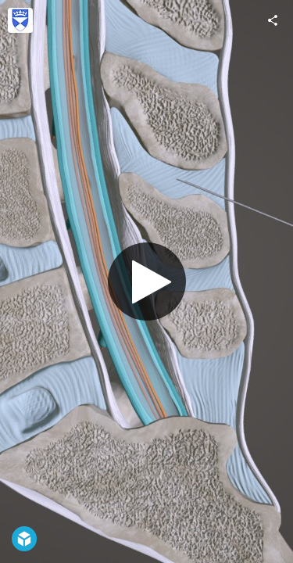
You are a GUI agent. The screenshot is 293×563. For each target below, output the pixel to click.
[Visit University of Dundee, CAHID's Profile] (20, 20)
